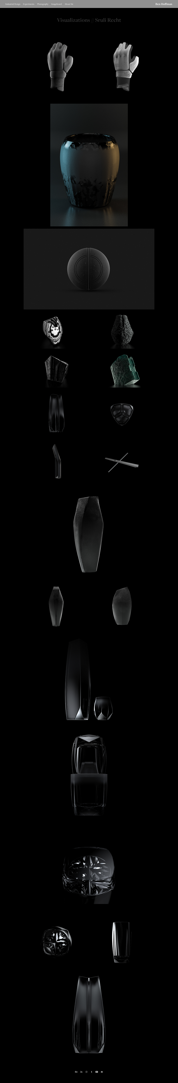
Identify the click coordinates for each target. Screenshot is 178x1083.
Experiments (28, 4)
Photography (42, 4)
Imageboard (56, 4)
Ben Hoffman (163, 4)
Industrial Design (12, 4)
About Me (69, 4)
